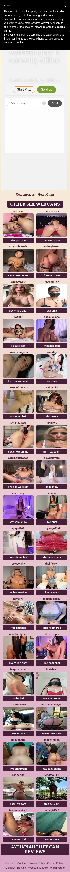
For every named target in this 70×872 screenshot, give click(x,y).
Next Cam (45, 195)
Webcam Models (38, 867)
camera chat (18, 839)
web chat (18, 698)
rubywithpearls (18, 246)
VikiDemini (51, 387)
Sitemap (10, 863)
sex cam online (51, 768)
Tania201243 (18, 281)
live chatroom (18, 768)
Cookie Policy (55, 863)
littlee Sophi (52, 634)
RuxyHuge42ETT (52, 528)
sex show (52, 381)
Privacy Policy (37, 863)
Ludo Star (18, 211)
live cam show (52, 240)
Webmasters (57, 867)
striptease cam (52, 557)
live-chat (51, 522)
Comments (25, 195)
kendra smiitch (18, 810)
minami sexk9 (51, 598)
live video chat (18, 310)
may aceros (52, 211)
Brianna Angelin (18, 352)
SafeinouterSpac (18, 457)
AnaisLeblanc (52, 316)
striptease (52, 416)
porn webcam (51, 451)
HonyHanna (18, 739)
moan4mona (51, 739)
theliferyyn (51, 563)
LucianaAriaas (18, 422)
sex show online (18, 275)
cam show (52, 486)
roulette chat (18, 416)
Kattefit (18, 316)
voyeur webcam (52, 733)
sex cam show (18, 522)
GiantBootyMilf (18, 634)
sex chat (51, 310)
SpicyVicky (18, 563)
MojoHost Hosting (15, 867)
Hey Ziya (18, 598)
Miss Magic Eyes (51, 704)
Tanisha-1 (51, 669)
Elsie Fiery (18, 493)
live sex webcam (18, 381)
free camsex (18, 627)
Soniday (52, 352)
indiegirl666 (52, 810)
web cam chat (18, 592)
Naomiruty (18, 775)
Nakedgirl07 (52, 281)
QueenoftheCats (18, 387)
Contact (21, 863)
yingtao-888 (52, 775)
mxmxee (51, 422)
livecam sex (51, 839)
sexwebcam (18, 345)
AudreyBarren (51, 246)
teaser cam (18, 733)
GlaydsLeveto (52, 457)
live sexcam (51, 592)
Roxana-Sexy (18, 704)
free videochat (18, 557)
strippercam (18, 240)
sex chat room (52, 698)
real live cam (18, 803)
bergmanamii (18, 669)
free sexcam (51, 803)
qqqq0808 (18, 528)
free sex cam (52, 275)
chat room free (52, 627)
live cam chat (52, 663)
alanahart (51, 493)
